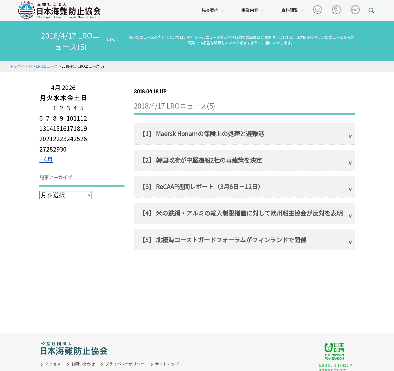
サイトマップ (167, 359)
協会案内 (210, 10)
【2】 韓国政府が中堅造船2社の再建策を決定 (200, 159)
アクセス (53, 359)
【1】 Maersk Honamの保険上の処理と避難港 (201, 133)
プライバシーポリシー (125, 359)
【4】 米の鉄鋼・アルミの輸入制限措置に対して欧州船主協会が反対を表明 (241, 212)
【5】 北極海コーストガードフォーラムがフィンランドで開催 (222, 239)
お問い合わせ (83, 359)
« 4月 (46, 159)
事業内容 (249, 10)
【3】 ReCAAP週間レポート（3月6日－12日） (201, 186)
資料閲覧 (289, 10)
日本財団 (150, 337)
